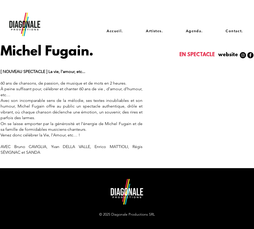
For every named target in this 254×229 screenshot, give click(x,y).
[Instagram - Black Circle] (243, 55)
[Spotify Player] (221, 79)
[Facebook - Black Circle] (250, 55)
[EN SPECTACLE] (197, 55)
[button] (228, 55)
